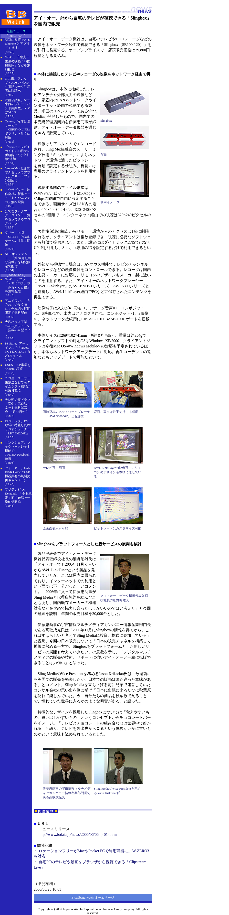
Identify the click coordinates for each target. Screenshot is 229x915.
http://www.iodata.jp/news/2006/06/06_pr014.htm (78, 834)
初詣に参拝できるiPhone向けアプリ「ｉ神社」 (17, 44)
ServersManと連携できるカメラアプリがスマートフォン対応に (17, 174)
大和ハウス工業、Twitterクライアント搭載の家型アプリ (17, 328)
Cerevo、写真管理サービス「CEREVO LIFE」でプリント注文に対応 (18, 129)
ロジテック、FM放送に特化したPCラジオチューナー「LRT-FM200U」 (18, 427)
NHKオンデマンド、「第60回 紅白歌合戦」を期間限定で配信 (18, 260)
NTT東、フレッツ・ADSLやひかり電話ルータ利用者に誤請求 (17, 85)
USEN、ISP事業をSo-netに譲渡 (18, 367)
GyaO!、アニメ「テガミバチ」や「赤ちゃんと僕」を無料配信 (17, 285)
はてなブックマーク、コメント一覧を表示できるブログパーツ (17, 217)
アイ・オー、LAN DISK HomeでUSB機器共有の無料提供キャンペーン (18, 474)
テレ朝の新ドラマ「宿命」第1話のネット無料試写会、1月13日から (17, 406)
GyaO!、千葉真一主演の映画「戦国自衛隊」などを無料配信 (17, 63)
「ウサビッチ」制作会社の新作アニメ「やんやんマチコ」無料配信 (17, 196)
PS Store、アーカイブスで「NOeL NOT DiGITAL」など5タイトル (18, 349)
